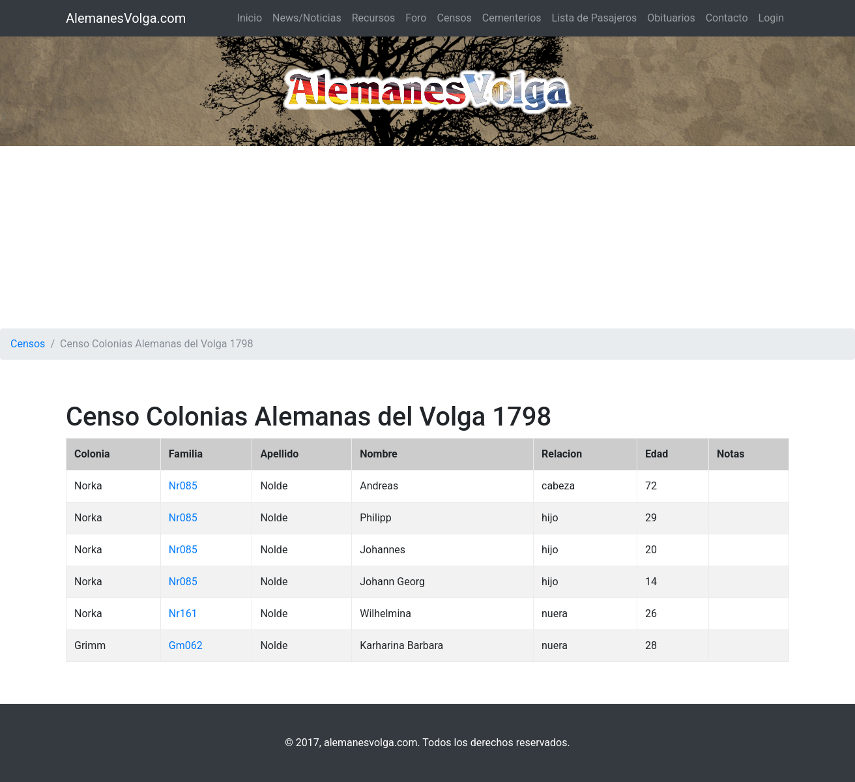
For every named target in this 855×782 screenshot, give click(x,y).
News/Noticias (306, 18)
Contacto (727, 18)
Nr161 (183, 613)
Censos (454, 18)
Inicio (249, 18)
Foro (415, 18)
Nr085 (183, 486)
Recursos (374, 18)
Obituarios (671, 18)
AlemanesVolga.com (126, 18)
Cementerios (512, 18)
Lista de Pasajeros (594, 18)
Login (771, 18)
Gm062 (186, 645)
